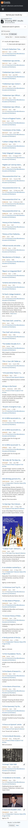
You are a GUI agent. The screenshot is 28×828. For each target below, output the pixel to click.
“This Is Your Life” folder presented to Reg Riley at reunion (12, 361)
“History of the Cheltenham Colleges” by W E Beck (12, 234)
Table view (12, 34)
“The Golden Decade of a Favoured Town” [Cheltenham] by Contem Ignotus (12, 344)
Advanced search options (11, 27)
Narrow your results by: (14, 15)
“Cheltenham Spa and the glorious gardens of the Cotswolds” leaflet (12, 61)
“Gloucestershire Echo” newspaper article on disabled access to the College (12, 188)
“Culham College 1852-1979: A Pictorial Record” (12, 142)
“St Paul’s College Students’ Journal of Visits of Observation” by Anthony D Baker (12, 294)
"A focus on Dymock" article (11, 724)
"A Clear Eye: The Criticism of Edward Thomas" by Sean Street (12, 504)
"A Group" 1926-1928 (9, 764)
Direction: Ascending (20, 37)
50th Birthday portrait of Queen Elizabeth (12, 479)
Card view (5, 34)
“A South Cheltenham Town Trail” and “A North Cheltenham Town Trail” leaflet (12, 49)
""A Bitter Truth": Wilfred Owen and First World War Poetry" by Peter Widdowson (12, 549)
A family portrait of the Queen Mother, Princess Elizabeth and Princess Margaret (12, 637)
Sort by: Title (9, 37)
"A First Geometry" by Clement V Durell (12, 706)
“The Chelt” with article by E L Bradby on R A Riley (12, 332)
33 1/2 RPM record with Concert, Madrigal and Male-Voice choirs (12, 430)
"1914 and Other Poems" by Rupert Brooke (12, 373)
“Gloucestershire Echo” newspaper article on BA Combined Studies (12, 176)
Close (10, 19)
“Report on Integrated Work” (12, 271)
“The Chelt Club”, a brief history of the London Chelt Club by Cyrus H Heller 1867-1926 (12, 321)
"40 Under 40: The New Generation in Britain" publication (12, 460)
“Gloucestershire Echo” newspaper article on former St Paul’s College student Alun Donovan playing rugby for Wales (12, 211)
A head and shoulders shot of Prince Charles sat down (12, 810)
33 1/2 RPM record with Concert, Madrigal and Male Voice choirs (12, 418)
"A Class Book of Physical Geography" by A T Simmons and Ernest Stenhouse (12, 601)
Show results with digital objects (16, 44)
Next (17, 825)
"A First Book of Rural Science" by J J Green (12, 686)
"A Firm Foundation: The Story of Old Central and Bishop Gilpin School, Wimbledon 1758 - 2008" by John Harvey (12, 654)
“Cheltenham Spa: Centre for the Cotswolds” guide (12, 84)
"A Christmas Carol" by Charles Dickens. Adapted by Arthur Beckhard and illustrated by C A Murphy (12, 587)
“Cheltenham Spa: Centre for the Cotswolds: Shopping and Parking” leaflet (12, 72)
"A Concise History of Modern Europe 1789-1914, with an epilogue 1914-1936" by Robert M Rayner (12, 616)
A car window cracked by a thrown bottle (12, 567)
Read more (13, 313)
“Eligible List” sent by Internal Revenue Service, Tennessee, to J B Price (12, 165)
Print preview (6, 31)
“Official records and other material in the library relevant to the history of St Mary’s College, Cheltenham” (12, 246)
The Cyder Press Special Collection (16, 553)
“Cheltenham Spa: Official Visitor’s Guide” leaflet (12, 95)
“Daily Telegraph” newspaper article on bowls (12, 153)
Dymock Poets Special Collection (15, 377)
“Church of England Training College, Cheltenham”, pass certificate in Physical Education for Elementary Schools (12, 118)
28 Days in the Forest (9, 386)
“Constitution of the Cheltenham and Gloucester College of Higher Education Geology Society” (12, 130)
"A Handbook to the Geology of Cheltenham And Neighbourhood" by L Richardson (12, 778)
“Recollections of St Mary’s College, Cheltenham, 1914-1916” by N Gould (12, 257)
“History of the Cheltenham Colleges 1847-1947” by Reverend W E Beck (12, 222)
